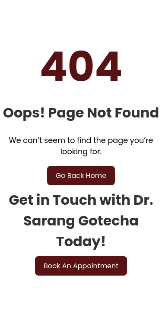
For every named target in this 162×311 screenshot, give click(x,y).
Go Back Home (81, 176)
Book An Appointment (81, 266)
